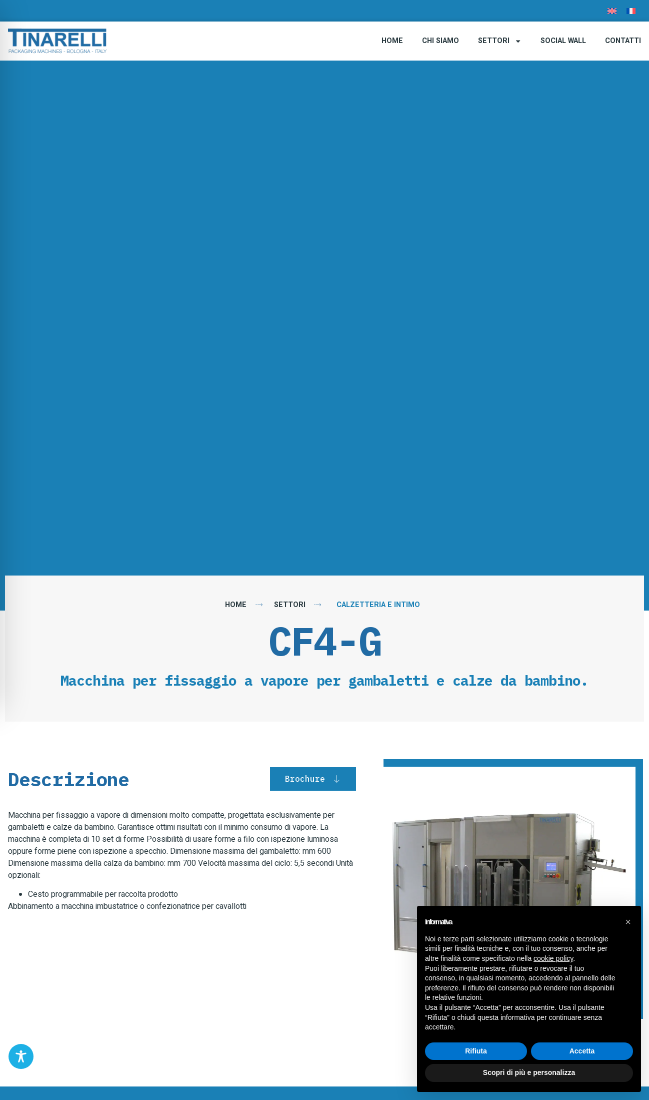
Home (392, 41)
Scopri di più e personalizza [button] (529, 1072)
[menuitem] (612, 11)
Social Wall (563, 41)
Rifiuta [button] (476, 1051)
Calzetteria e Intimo (378, 605)
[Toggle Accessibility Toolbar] (21, 1056)
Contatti (623, 41)
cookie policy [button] (553, 958)
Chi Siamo (440, 41)
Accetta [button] (582, 1051)
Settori (500, 41)
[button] (628, 922)
